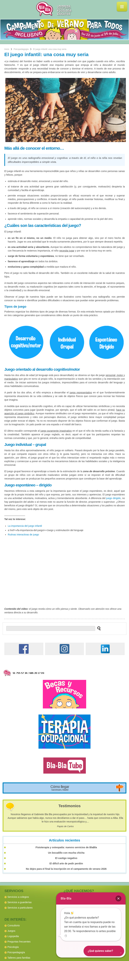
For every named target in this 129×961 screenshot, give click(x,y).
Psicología (13, 947)
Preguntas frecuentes (19, 941)
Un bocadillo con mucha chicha (66, 852)
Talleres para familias (18, 957)
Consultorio (13, 925)
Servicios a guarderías (19, 902)
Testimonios (69, 806)
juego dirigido (113, 498)
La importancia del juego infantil (25, 525)
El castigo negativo (66, 858)
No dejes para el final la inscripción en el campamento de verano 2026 (66, 868)
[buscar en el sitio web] (98, 628)
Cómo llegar (59, 787)
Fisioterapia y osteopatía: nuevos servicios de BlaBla (66, 847)
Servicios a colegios (18, 897)
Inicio (6, 49)
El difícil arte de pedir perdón (66, 863)
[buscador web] (50, 628)
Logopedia (13, 936)
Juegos (11, 930)
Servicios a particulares (20, 907)
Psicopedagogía (21, 49)
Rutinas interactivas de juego (23, 534)
